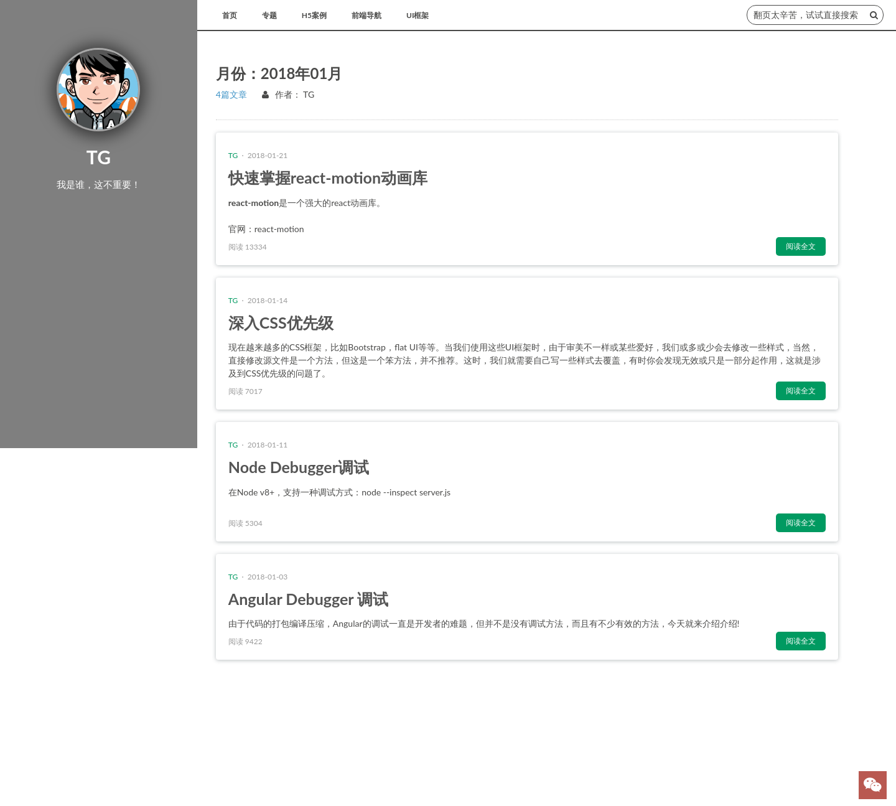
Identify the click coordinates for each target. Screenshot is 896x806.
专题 (269, 15)
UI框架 (417, 15)
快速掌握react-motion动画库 (327, 177)
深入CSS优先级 (281, 322)
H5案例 (314, 15)
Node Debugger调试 (298, 466)
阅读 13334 (247, 246)
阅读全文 (801, 246)
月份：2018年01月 (279, 73)
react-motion (279, 228)
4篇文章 (231, 94)
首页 (229, 15)
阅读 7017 (245, 391)
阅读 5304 (245, 523)
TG (308, 94)
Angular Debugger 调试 (308, 598)
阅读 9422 (245, 641)
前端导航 (366, 15)
